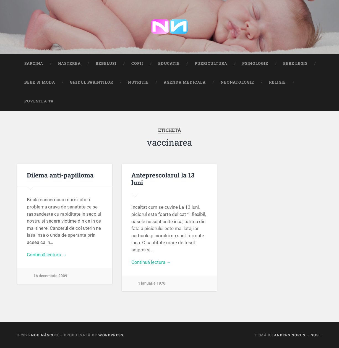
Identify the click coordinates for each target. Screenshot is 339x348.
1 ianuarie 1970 (151, 283)
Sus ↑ (316, 335)
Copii (137, 63)
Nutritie (138, 82)
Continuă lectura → (47, 254)
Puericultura (211, 63)
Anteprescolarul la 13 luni (162, 179)
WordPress (110, 335)
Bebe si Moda (39, 82)
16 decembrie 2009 (50, 276)
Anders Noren (290, 335)
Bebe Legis (295, 63)
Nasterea (69, 63)
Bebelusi (106, 63)
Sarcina (33, 63)
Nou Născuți (45, 335)
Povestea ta (39, 101)
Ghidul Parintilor (91, 82)
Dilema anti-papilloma (60, 175)
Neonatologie (237, 82)
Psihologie (255, 63)
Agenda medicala (185, 82)
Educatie (169, 63)
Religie (277, 82)
